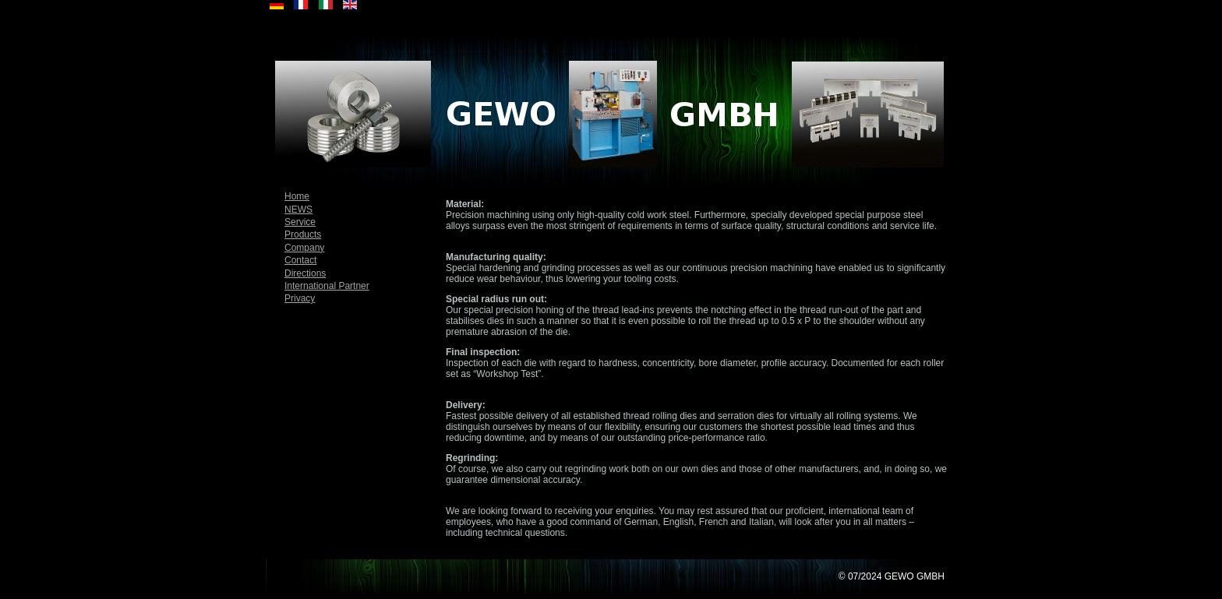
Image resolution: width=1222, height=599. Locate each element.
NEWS (298, 209)
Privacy (299, 298)
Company (304, 247)
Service (300, 222)
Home (296, 196)
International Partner (326, 285)
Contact (300, 260)
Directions (305, 273)
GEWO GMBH (915, 576)
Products (302, 234)
